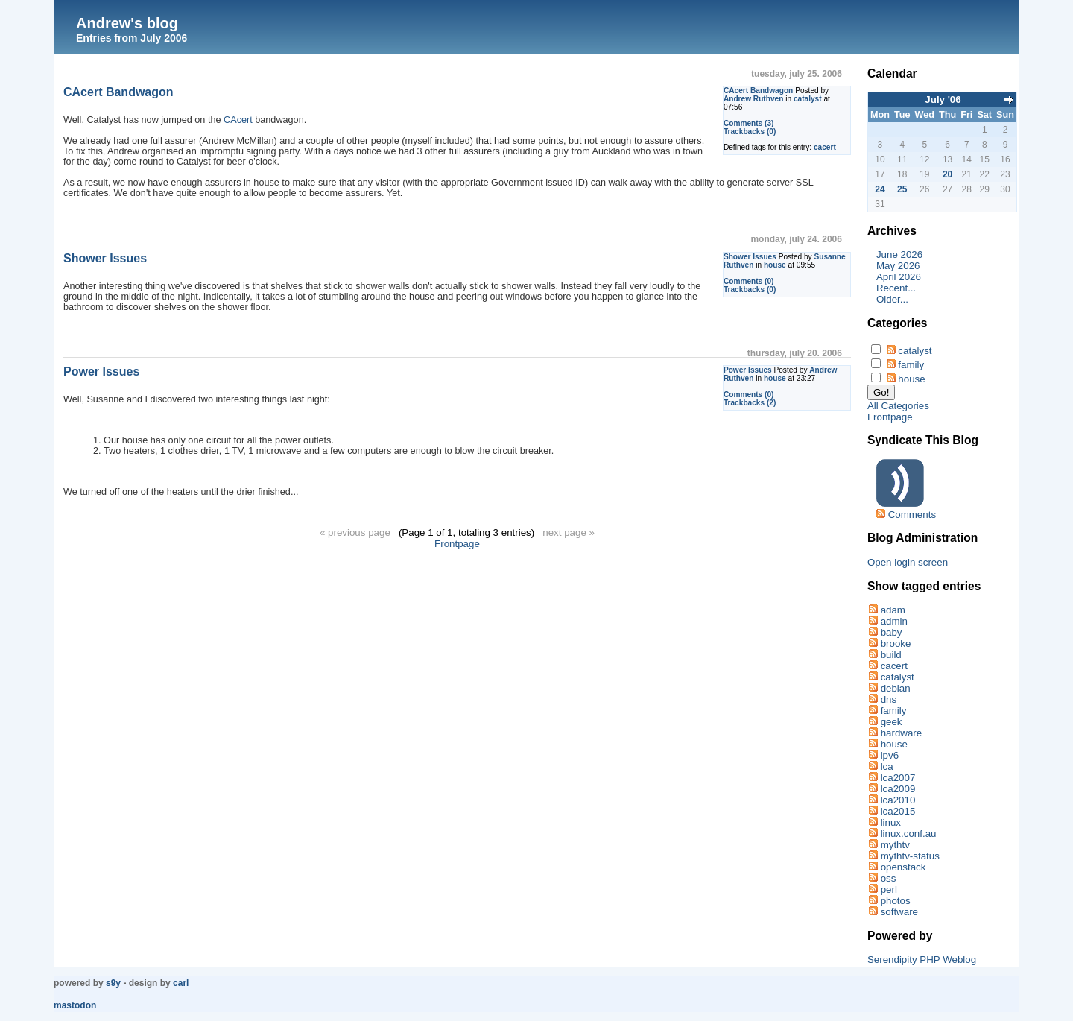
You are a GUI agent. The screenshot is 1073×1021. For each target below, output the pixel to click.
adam (893, 610)
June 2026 (899, 254)
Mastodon (75, 1005)
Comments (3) (749, 123)
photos (896, 900)
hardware (901, 733)
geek (891, 721)
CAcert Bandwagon (758, 90)
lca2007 (898, 777)
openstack (903, 867)
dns (889, 699)
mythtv (895, 844)
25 (902, 189)
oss (888, 878)
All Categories (898, 405)
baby (891, 632)
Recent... (896, 288)
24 (879, 189)
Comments (912, 514)
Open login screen (907, 562)
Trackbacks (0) (750, 131)
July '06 (942, 99)
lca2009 (898, 788)
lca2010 (898, 800)
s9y (113, 983)
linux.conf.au (909, 833)
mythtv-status (910, 856)
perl (889, 889)
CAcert (238, 120)
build (891, 654)
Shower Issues (750, 257)
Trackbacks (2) (750, 403)
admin (894, 621)
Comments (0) (749, 281)
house (775, 265)
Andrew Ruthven (753, 99)
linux (891, 822)
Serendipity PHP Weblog (921, 959)
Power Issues (748, 370)
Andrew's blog (127, 23)
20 (947, 174)
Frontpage (457, 543)
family (911, 364)
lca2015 (898, 811)
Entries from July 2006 (131, 38)
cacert (825, 147)
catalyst (808, 99)
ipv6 (890, 755)
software (899, 911)
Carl (181, 983)
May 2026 (898, 265)
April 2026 (898, 276)
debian (896, 688)
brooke (896, 643)
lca (887, 766)
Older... (892, 299)
